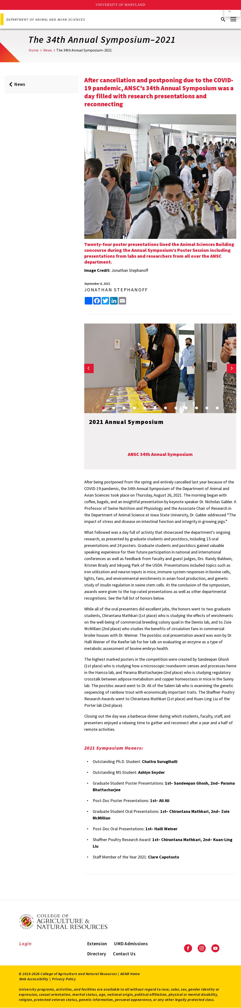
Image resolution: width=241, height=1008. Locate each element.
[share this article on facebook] (97, 300)
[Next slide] (231, 368)
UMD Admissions (131, 943)
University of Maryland (120, 5)
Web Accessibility (33, 978)
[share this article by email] (122, 300)
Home (34, 50)
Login (25, 943)
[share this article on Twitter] (105, 300)
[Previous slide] (89, 368)
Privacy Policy (64, 978)
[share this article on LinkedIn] (114, 300)
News (47, 50)
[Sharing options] (88, 300)
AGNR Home (130, 973)
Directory (96, 954)
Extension (97, 943)
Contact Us (124, 954)
